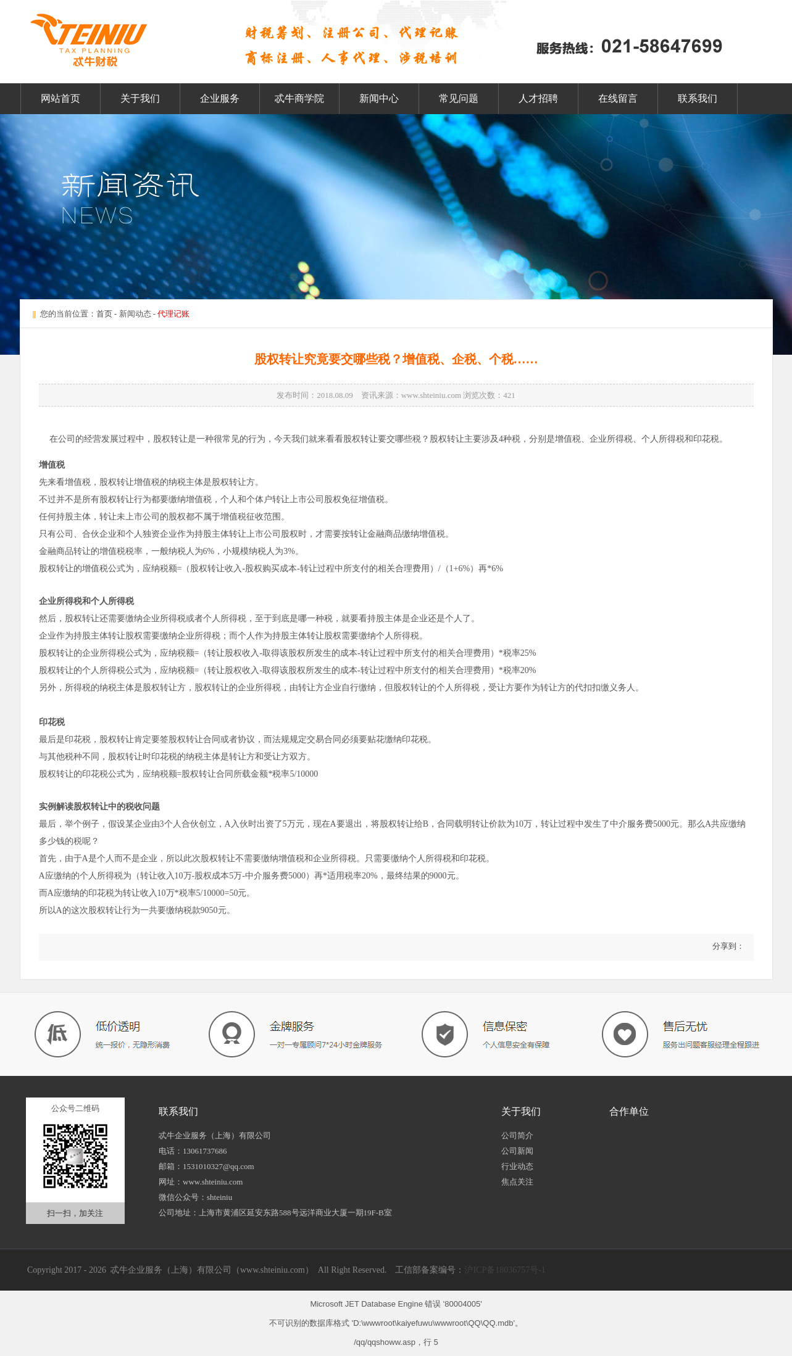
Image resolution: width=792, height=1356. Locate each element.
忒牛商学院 (299, 98)
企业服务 (220, 98)
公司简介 (517, 1135)
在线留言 (618, 98)
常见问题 (458, 98)
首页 (104, 313)
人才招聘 (538, 98)
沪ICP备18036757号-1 (504, 1270)
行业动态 (517, 1166)
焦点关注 (517, 1181)
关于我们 (140, 98)
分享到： (727, 946)
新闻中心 (379, 98)
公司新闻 (517, 1150)
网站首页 (60, 98)
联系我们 (697, 98)
